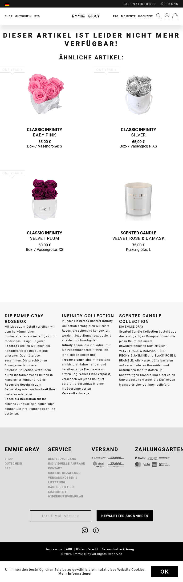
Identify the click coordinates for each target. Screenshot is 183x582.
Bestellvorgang (62, 459)
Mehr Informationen (75, 573)
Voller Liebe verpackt (94, 374)
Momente (128, 16)
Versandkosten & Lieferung (62, 480)
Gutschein (13, 463)
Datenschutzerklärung (118, 549)
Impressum (54, 549)
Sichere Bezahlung (64, 473)
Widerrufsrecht (87, 549)
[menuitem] (9, 4)
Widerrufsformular (65, 496)
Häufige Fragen (61, 487)
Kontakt (55, 468)
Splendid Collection (19, 370)
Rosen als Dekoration (20, 399)
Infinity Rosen (72, 345)
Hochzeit (145, 16)
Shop (9, 459)
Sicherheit (57, 491)
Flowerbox (81, 321)
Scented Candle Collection (138, 331)
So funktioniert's (140, 4)
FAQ (115, 16)
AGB (69, 549)
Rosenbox (12, 346)
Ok (164, 571)
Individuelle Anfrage (66, 463)
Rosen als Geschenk (19, 384)
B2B (8, 468)
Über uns (169, 4)
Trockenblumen (73, 359)
